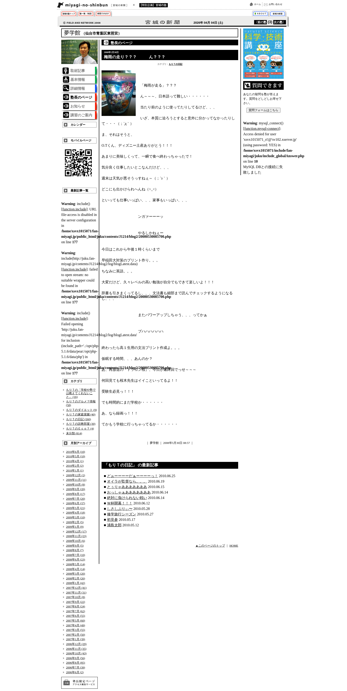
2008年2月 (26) (75, 578)
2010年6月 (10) (75, 451)
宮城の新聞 (112, 5)
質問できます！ (103, 14)
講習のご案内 (81, 115)
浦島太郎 (114, 525)
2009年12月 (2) (75, 475)
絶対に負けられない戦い (127, 498)
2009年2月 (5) (75, 522)
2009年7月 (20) (75, 498)
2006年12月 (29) (76, 644)
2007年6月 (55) (75, 615)
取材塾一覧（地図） (86, 14)
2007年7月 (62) (75, 611)
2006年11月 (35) (76, 648)
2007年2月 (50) (75, 634)
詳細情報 (77, 88)
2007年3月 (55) (75, 630)
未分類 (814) (74, 433)
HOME (234, 545)
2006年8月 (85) (75, 662)
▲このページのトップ (210, 545)
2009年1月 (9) (75, 526)
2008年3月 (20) (75, 573)
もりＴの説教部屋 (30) (80, 423)
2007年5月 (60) (75, 620)
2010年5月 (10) (75, 456)
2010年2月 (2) (75, 465)
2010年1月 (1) (75, 470)
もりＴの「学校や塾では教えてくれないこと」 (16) (81, 393)
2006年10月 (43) (76, 653)
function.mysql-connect (261, 129)
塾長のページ (81, 97)
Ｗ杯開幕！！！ (120, 503)
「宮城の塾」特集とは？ (260, 14)
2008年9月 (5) (75, 545)
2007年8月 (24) (75, 606)
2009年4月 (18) (75, 512)
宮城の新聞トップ (277, 14)
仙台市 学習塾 (69, 14)
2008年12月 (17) (76, 531)
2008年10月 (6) (75, 541)
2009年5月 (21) (75, 508)
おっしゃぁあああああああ (129, 492)
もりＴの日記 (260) (78, 419)
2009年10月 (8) (75, 484)
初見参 (112, 520)
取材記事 (77, 71)
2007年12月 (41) (76, 587)
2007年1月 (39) (75, 639)
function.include (74, 209)
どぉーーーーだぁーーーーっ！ (132, 476)
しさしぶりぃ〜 (120, 509)
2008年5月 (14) (75, 564)
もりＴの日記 (175, 64)
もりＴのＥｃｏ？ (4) (80, 428)
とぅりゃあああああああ (127, 487)
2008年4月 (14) (75, 569)
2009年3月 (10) (75, 517)
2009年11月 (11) (76, 479)
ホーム (257, 4)
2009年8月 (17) (75, 494)
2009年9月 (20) (75, 489)
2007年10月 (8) (75, 597)
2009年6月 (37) (75, 503)
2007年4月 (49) (75, 625)
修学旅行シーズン (121, 514)
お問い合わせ (275, 4)
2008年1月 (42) (75, 583)
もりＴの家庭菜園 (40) (80, 414)
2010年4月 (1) (75, 461)
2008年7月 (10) (75, 555)
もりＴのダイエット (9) (81, 410)
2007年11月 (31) (76, 592)
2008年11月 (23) (76, 536)
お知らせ (77, 106)
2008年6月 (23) (75, 559)
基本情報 (77, 80)
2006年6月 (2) (75, 672)
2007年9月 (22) (75, 602)
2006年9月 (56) (75, 658)
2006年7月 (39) (75, 667)
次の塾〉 (280, 22)
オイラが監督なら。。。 (127, 481)
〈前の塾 (260, 22)
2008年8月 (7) (75, 550)
